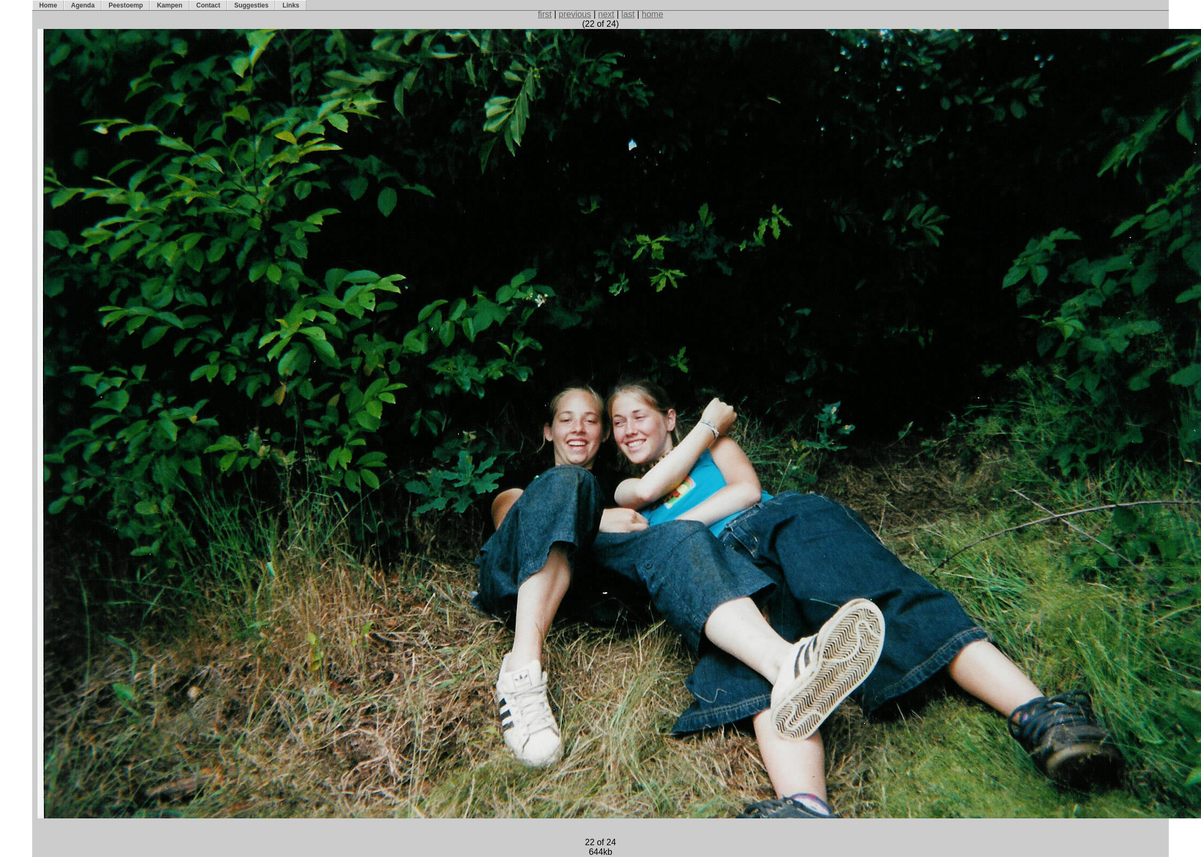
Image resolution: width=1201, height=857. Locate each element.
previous (575, 14)
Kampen (169, 5)
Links (290, 5)
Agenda (82, 5)
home (652, 14)
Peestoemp (125, 5)
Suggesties (251, 5)
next (606, 14)
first (545, 14)
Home (48, 5)
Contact (208, 5)
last (628, 14)
